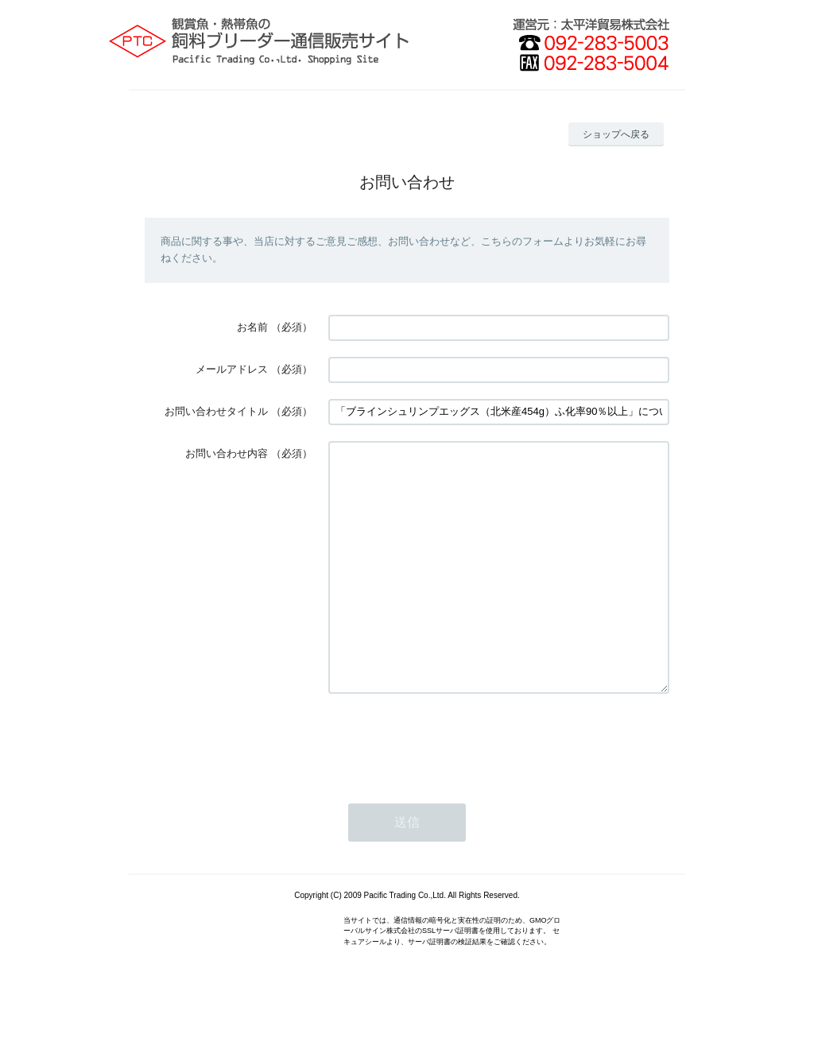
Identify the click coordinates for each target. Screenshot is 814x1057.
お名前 (252, 327)
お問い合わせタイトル (216, 411)
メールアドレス (232, 369)
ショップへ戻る (616, 134)
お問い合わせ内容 (226, 453)
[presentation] (449, 788)
